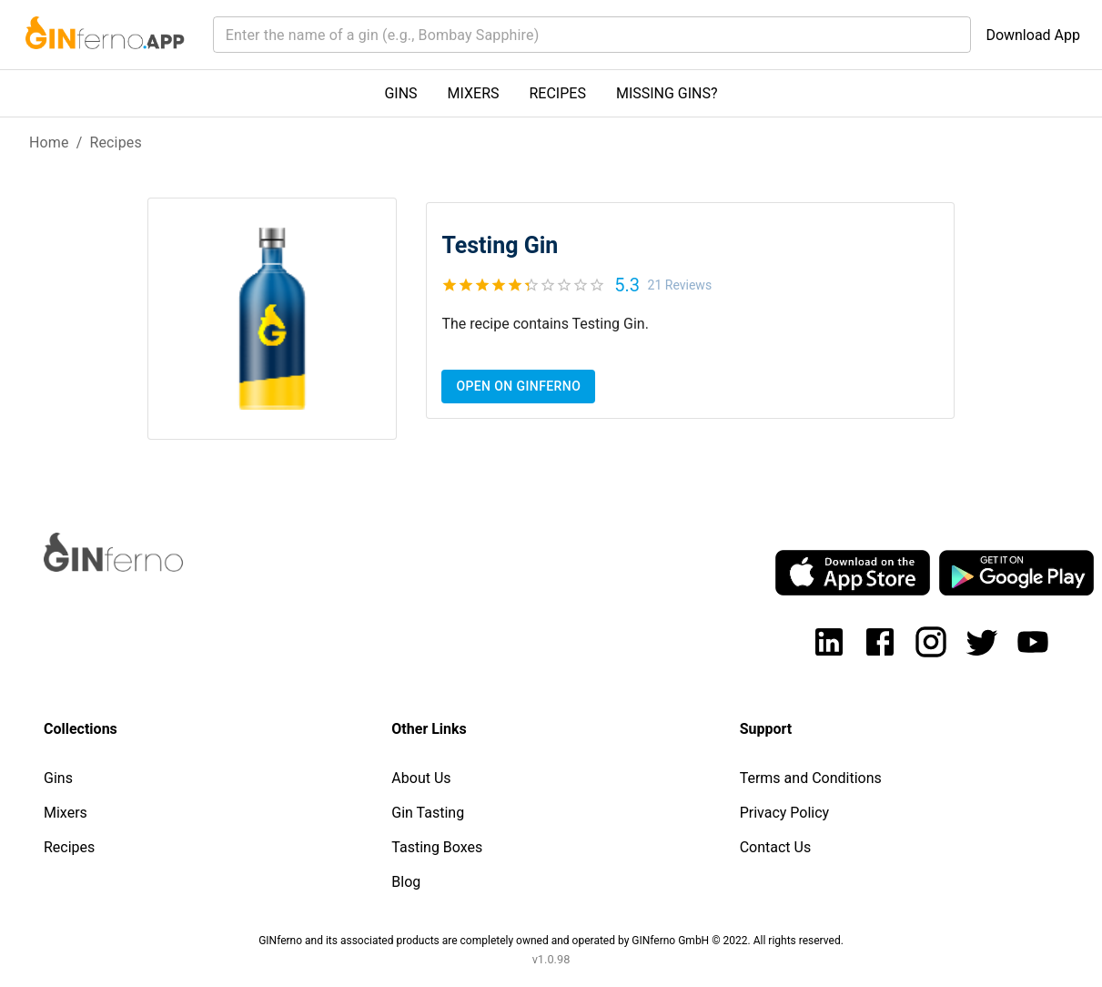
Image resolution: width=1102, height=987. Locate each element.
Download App (1033, 35)
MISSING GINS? (667, 93)
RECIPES (558, 93)
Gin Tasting (427, 812)
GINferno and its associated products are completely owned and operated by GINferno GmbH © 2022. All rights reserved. (551, 940)
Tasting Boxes (436, 847)
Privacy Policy (785, 812)
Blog (405, 881)
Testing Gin (499, 245)
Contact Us (776, 847)
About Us (420, 778)
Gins (58, 778)
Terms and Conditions (811, 778)
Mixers (65, 812)
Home (49, 142)
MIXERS (474, 93)
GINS (400, 93)
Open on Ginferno (518, 386)
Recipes (115, 142)
